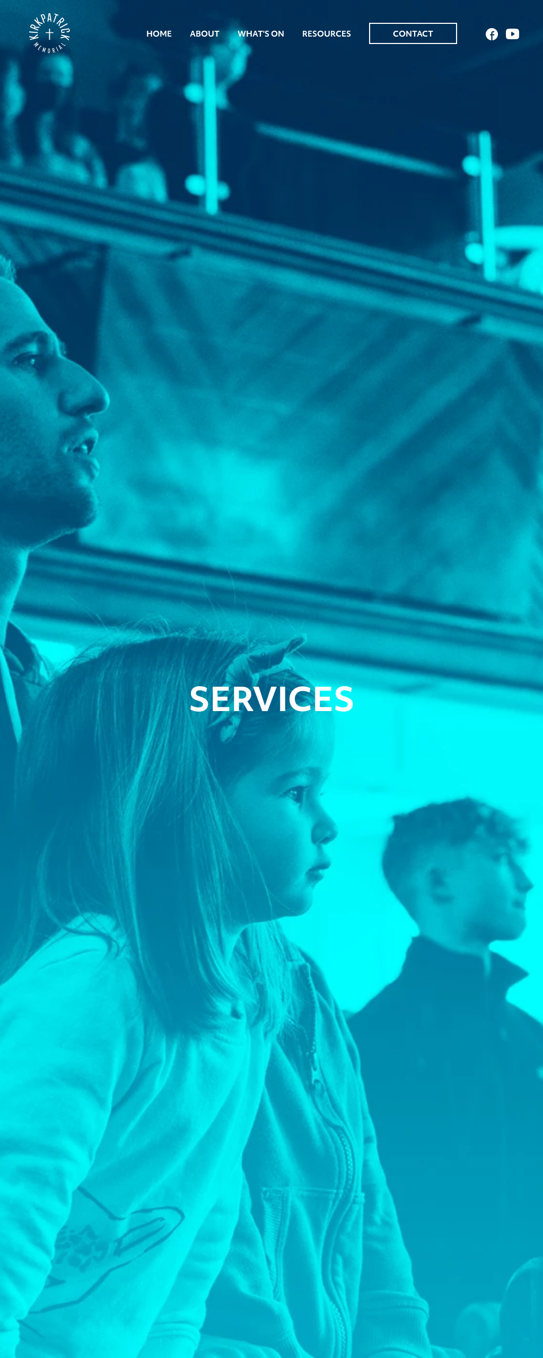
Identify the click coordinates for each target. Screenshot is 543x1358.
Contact (413, 34)
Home (159, 34)
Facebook (492, 34)
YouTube (512, 34)
